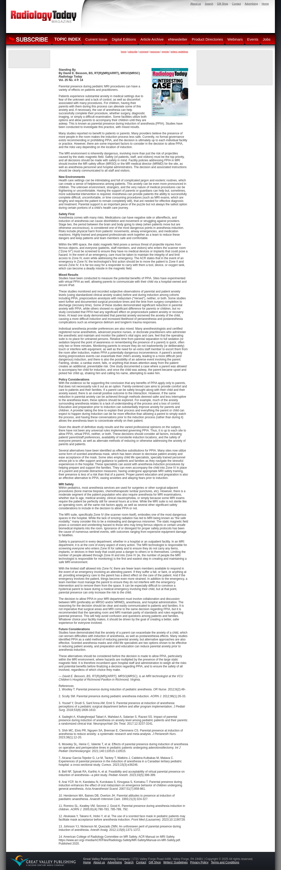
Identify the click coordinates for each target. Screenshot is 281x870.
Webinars (235, 39)
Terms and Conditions (225, 862)
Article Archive (152, 39)
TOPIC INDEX (67, 39)
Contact (236, 3)
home (123, 51)
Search (209, 3)
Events (252, 39)
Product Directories (207, 39)
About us (195, 3)
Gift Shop (222, 3)
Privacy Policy (199, 862)
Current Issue (96, 39)
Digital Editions (124, 39)
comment (143, 51)
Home (265, 3)
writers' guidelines (179, 51)
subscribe (133, 51)
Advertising (251, 3)
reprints (165, 51)
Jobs (266, 39)
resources (155, 51)
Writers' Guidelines (175, 862)
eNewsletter (177, 39)
